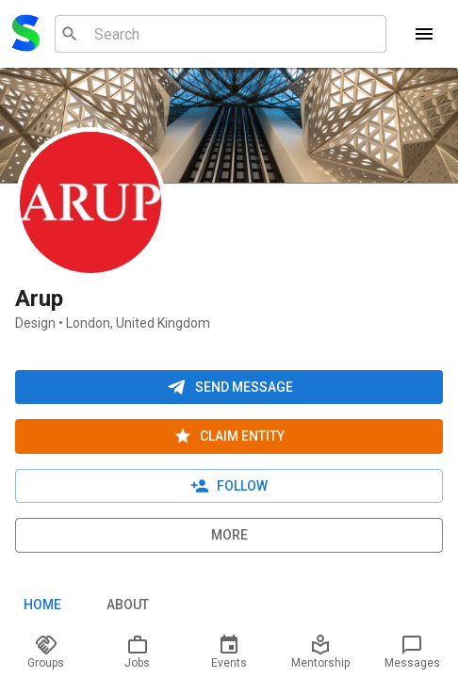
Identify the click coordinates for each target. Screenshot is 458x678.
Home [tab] (42, 605)
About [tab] (127, 605)
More (229, 535)
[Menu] (424, 33)
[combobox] (218, 34)
